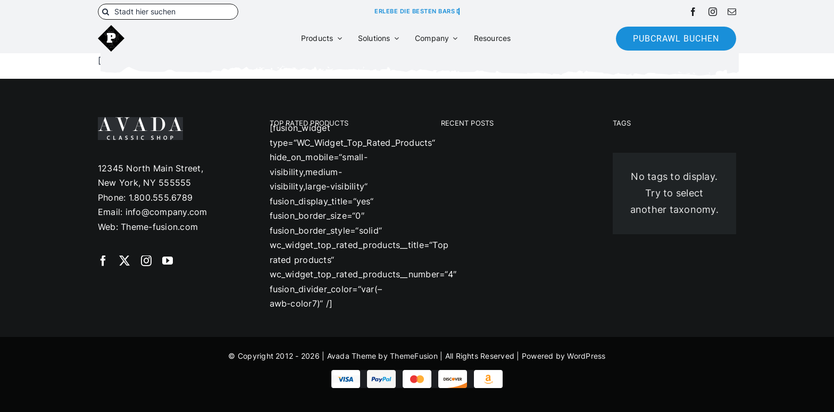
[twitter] (124, 261)
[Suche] (106, 12)
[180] (111, 29)
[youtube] (167, 261)
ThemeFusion (414, 355)
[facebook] (693, 11)
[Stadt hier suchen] (168, 12)
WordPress (586, 355)
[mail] (732, 11)
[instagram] (712, 11)
